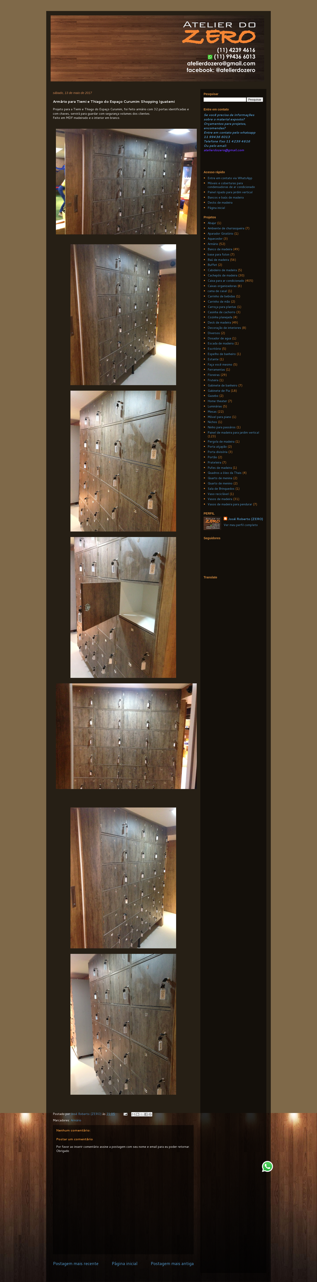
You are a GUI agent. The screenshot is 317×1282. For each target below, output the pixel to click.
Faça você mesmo (220, 364)
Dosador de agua (219, 338)
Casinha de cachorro (221, 312)
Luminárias (215, 406)
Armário (76, 1120)
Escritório (214, 348)
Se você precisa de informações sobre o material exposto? (229, 117)
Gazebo (213, 396)
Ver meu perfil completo (241, 525)
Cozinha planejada (220, 317)
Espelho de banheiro (222, 354)
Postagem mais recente (75, 1263)
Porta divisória (217, 452)
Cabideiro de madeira (222, 270)
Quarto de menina (220, 478)
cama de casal (217, 291)
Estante (213, 359)
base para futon (218, 254)
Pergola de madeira (221, 441)
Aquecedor (215, 238)
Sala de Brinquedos (221, 488)
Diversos (214, 333)
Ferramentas (216, 369)
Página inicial (124, 1263)
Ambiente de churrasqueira (226, 228)
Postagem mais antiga (172, 1263)
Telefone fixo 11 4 (219, 141)
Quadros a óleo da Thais (224, 473)
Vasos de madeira (220, 499)
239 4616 (242, 141)
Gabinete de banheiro (222, 385)
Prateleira (214, 462)
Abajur (212, 223)
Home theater (217, 401)
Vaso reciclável (218, 494)
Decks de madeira (220, 202)
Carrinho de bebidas (221, 296)
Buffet (212, 265)
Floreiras (214, 375)
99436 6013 (219, 137)
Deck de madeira (219, 322)
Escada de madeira (221, 343)
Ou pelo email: (215, 145)
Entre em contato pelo (221, 132)
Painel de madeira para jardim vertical (233, 432)
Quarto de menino (220, 483)
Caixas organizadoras (222, 286)
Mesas (212, 411)
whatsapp (247, 132)
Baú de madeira (218, 260)
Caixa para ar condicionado (226, 280)
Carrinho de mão (219, 301)
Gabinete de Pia (219, 390)
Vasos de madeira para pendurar (230, 504)
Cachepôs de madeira (222, 275)
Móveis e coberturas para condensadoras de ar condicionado (231, 185)
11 (206, 137)
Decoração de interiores (224, 328)
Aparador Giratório (220, 233)
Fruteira (213, 380)
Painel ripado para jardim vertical (230, 192)
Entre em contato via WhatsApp (230, 178)
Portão (212, 457)
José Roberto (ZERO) (245, 519)
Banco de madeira (220, 249)
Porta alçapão (217, 446)
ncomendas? (215, 128)
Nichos (212, 422)
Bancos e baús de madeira (226, 197)
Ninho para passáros (222, 427)
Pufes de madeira (220, 467)
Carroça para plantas (222, 307)
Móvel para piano (219, 417)
